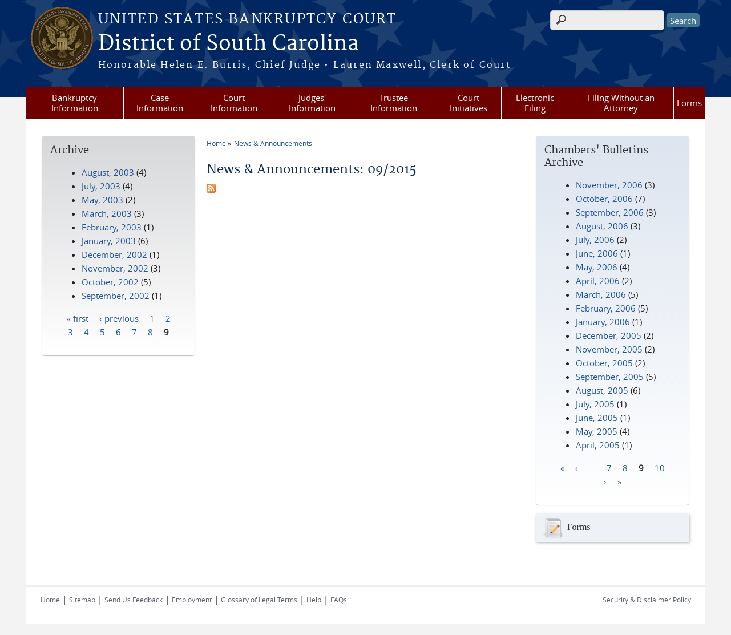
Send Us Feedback (133, 599)
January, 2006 (603, 321)
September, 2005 (610, 376)
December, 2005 (608, 335)
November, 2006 (609, 185)
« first (77, 317)
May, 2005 (596, 431)
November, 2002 (115, 268)
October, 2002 (110, 282)
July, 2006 (595, 239)
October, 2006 (604, 198)
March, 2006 (601, 294)
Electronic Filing (535, 103)
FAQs (338, 599)
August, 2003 (108, 172)
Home (216, 143)
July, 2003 (101, 186)
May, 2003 (102, 199)
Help (313, 599)
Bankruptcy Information (74, 103)
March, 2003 (107, 213)
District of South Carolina (228, 44)
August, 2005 (602, 390)
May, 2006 (596, 267)
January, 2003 (109, 240)
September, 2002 (116, 295)
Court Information (234, 103)
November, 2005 (609, 349)
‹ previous (119, 317)
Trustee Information (393, 103)
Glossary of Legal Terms (259, 599)
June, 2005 (597, 417)
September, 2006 (610, 212)
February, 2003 (112, 227)
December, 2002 (114, 254)
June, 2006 (597, 253)
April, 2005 (598, 445)
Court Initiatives (468, 103)
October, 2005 (604, 363)
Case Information (159, 103)
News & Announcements (273, 143)
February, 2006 (606, 308)
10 (660, 467)
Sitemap (82, 599)
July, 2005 (595, 404)
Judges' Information (312, 103)
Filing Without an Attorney (621, 103)
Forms (689, 102)
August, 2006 (602, 226)
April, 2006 (598, 280)
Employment (192, 599)
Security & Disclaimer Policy (647, 599)
